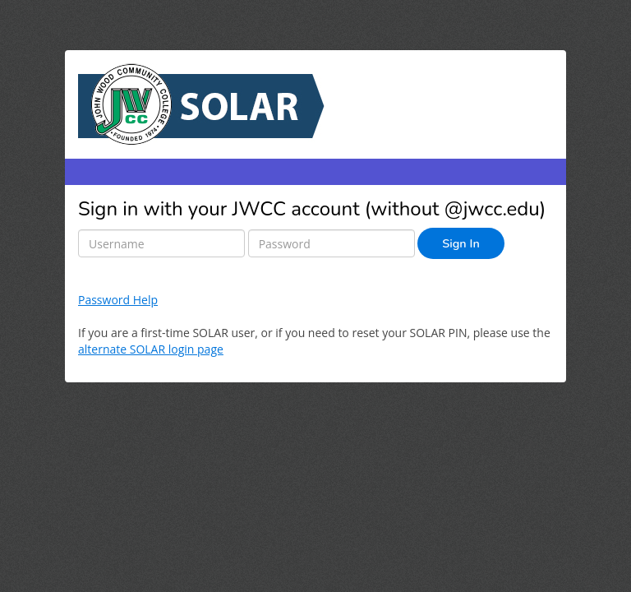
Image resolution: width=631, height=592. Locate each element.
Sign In (460, 243)
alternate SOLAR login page (150, 349)
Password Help (118, 300)
